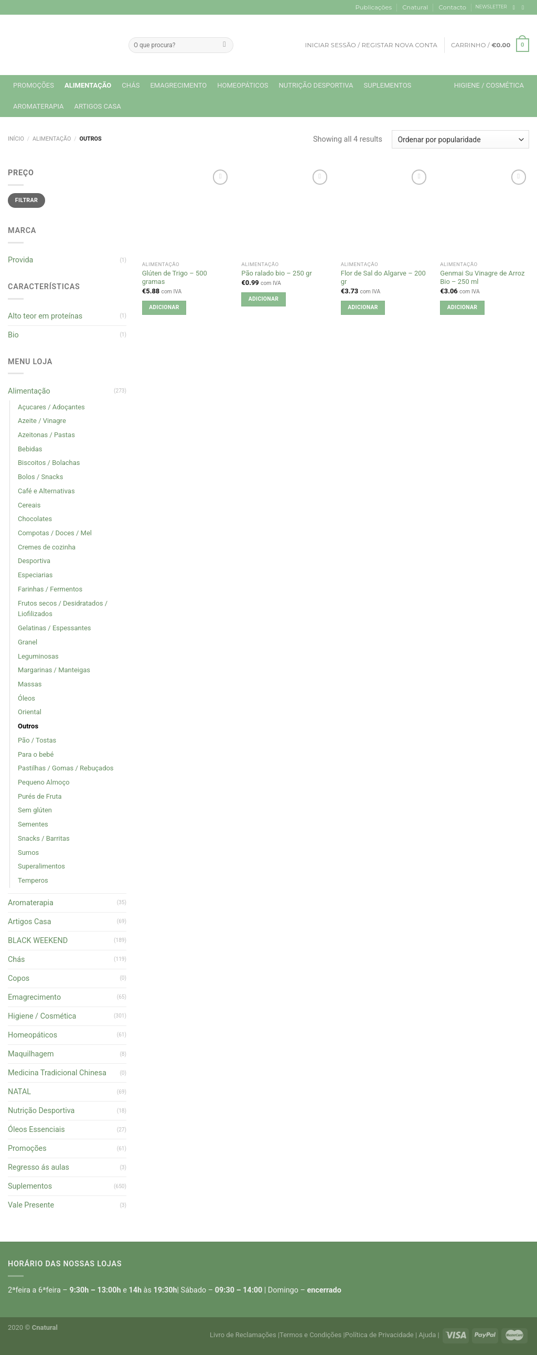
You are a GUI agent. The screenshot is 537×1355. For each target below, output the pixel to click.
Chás (130, 85)
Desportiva (34, 561)
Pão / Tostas (37, 740)
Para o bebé (35, 754)
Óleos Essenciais (36, 1129)
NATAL (19, 1091)
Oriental (29, 712)
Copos (18, 978)
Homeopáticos (242, 85)
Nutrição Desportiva (316, 85)
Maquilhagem (31, 1054)
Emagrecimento (178, 85)
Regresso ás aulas (38, 1167)
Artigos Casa (97, 106)
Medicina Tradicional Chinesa (57, 1072)
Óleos (26, 698)
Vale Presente (31, 1205)
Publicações (374, 7)
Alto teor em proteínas (45, 316)
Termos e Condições (310, 1335)
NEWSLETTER (491, 6)
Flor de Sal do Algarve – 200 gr (383, 277)
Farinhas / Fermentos (50, 589)
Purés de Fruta (40, 796)
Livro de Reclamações (243, 1335)
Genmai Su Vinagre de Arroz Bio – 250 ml (482, 277)
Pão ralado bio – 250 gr (276, 273)
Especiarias (35, 575)
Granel (27, 642)
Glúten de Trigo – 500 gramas (174, 277)
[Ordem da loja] (460, 139)
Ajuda (427, 1335)
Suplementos (387, 85)
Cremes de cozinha (47, 547)
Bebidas (30, 449)
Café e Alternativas (46, 491)
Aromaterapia (38, 106)
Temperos (33, 880)
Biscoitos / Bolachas (49, 463)
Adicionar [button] (164, 307)
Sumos (28, 852)
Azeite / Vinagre (42, 421)
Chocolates (35, 519)
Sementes (33, 824)
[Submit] (224, 45)
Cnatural (415, 7)
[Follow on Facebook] (516, 7)
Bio (13, 335)
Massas (29, 684)
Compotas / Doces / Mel (55, 533)
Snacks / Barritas (44, 838)
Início (16, 138)
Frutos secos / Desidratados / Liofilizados (63, 608)
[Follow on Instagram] (525, 7)
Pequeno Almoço (44, 782)
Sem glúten (35, 810)
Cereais (29, 505)
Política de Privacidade (379, 1335)
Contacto (452, 7)
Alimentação (88, 85)
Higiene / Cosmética (489, 85)
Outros (28, 726)
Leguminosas (38, 656)
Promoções (33, 85)
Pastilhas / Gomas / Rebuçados (66, 768)
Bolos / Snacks (40, 477)
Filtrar (26, 200)
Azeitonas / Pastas (46, 435)
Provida (20, 260)
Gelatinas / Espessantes (54, 628)
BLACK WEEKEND (38, 940)
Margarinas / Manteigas (54, 670)
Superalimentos (41, 866)
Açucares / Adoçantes (51, 407)
